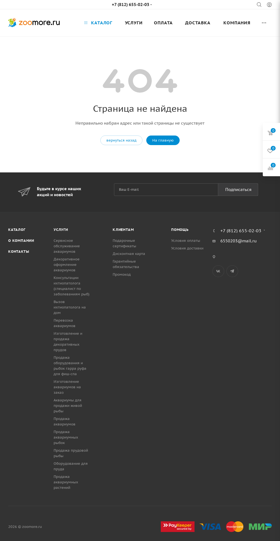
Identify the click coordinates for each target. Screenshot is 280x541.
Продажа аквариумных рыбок (66, 437)
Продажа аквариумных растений (66, 482)
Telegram (232, 271)
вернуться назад (121, 140)
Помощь (180, 229)
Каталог (16, 229)
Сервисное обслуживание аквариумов (67, 246)
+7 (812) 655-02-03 (130, 4)
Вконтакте (218, 271)
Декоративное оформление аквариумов (67, 264)
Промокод (122, 274)
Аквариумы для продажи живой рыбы (68, 405)
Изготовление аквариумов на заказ (67, 387)
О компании (21, 240)
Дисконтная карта (129, 253)
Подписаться (238, 189)
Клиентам (123, 229)
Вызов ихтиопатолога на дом (70, 307)
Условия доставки (187, 248)
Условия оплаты (185, 240)
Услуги (61, 229)
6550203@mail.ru (238, 240)
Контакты (18, 251)
